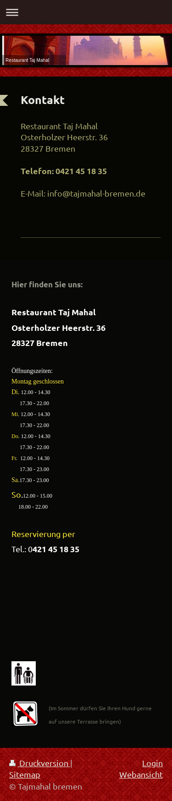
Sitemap (24, 774)
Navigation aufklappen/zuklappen (86, 12)
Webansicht (141, 774)
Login (152, 763)
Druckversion (39, 763)
